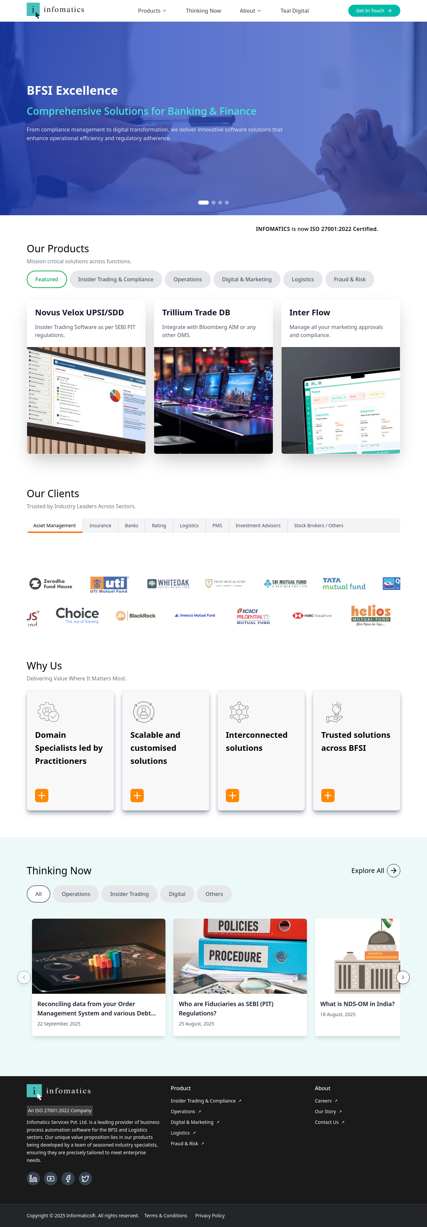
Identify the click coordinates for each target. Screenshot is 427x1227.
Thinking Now (203, 10)
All (38, 906)
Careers (326, 1101)
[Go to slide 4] (227, 203)
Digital (177, 906)
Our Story (328, 1111)
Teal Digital (295, 10)
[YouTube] (50, 1178)
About (251, 10)
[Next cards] (403, 990)
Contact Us (330, 1122)
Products (152, 10)
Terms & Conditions (165, 1215)
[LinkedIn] (33, 1178)
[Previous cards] (24, 990)
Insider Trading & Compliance (116, 292)
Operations (187, 292)
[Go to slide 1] (203, 203)
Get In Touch (374, 10)
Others (214, 906)
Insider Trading (129, 906)
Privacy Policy (210, 1215)
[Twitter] (85, 1178)
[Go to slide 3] (220, 203)
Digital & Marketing (247, 292)
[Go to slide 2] (213, 203)
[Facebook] (68, 1178)
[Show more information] (41, 808)
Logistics (303, 292)
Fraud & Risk (350, 292)
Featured (46, 292)
